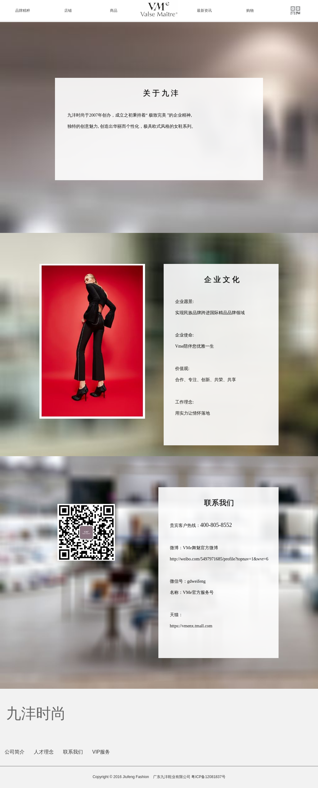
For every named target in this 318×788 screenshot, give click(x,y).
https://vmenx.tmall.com (191, 626)
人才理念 (44, 752)
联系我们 (73, 752)
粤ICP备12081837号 (208, 777)
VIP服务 (101, 752)
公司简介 (15, 752)
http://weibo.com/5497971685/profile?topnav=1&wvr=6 (219, 559)
